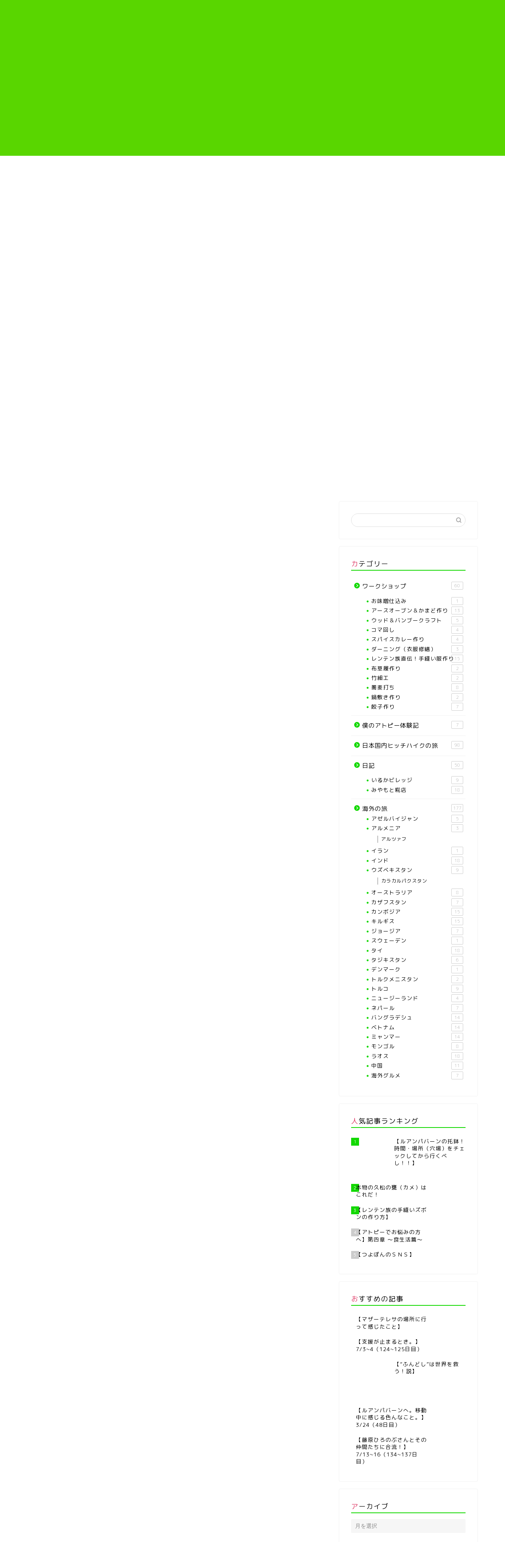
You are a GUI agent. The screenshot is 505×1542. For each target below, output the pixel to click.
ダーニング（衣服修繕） (417, 649)
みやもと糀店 (417, 790)
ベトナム (417, 1027)
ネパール (417, 1008)
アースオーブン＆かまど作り (417, 610)
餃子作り (417, 707)
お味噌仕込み (417, 601)
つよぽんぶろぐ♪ (252, 22)
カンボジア (417, 912)
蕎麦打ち (417, 687)
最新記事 (64, 509)
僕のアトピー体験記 (365, 170)
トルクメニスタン (417, 979)
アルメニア (417, 828)
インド (417, 860)
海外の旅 (440, 170)
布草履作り (417, 668)
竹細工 (417, 678)
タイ (417, 950)
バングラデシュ (417, 1017)
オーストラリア (417, 892)
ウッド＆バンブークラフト (417, 620)
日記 (215, 509)
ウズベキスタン (417, 870)
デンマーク (417, 969)
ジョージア (417, 931)
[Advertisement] (252, 100)
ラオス (417, 1056)
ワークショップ (290, 509)
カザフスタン (417, 902)
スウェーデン (417, 941)
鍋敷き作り (417, 697)
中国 (417, 1066)
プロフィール (139, 170)
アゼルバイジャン (417, 819)
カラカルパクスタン (404, 880)
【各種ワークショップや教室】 (214, 173)
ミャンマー (417, 1037)
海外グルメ (417, 1075)
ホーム (65, 170)
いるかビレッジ (417, 780)
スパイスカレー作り (417, 639)
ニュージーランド (417, 998)
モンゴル (417, 1046)
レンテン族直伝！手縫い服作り (290, 173)
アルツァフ (394, 839)
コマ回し (417, 630)
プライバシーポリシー (57, 1532)
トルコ (417, 989)
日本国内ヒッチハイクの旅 (412, 745)
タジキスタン (417, 960)
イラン (417, 851)
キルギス (417, 921)
